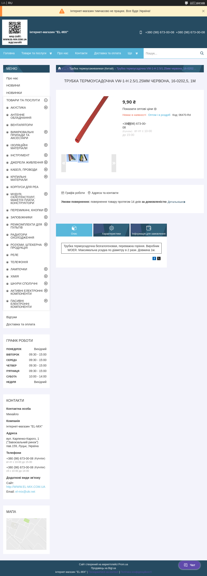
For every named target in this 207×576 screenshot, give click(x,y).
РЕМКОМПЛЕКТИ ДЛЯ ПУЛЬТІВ (26, 226)
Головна (9, 53)
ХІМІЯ (15, 276)
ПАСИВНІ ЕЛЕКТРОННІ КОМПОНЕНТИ (21, 303)
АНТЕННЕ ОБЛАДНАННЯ (21, 116)
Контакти (81, 53)
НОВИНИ (13, 85)
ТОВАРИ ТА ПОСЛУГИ (23, 100)
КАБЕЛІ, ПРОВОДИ (24, 169)
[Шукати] (202, 53)
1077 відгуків (197, 2)
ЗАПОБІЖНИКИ (21, 217)
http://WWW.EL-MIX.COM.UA (25, 486)
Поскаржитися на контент (103, 572)
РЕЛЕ (14, 255)
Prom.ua (123, 564)
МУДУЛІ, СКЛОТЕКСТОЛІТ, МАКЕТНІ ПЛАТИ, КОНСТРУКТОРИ (23, 198)
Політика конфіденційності (136, 572)
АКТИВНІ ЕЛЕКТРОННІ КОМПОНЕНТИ (27, 292)
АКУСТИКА (18, 107)
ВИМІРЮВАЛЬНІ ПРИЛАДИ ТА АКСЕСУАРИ (22, 135)
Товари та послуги (33, 53)
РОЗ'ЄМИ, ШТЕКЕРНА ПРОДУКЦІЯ (26, 246)
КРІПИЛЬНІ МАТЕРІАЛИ (19, 178)
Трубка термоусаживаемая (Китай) (91, 68)
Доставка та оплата (107, 53)
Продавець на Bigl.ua (103, 568)
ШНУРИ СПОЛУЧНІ (24, 283)
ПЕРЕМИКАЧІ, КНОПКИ (27, 210)
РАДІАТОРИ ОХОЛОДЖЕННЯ (22, 236)
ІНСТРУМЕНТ (20, 155)
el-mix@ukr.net (25, 491)
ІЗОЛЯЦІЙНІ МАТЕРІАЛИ (19, 146)
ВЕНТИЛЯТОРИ (22, 125)
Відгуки (11, 317)
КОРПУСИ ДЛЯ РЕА (24, 187)
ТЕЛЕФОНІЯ (19, 262)
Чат (189, 565)
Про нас (62, 53)
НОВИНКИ (14, 93)
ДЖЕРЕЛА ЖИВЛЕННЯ (27, 162)
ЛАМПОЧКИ (19, 269)
